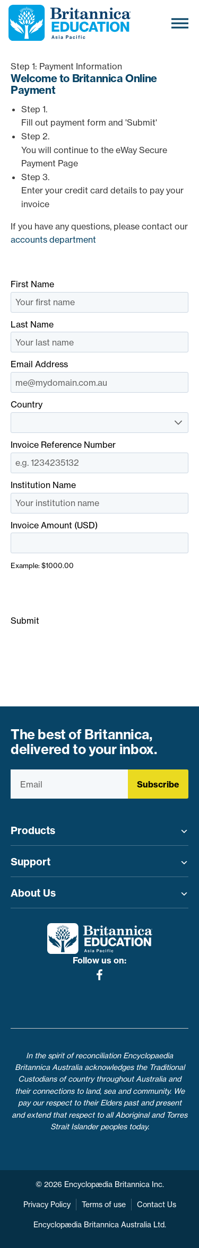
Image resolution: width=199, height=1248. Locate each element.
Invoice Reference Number (99, 456)
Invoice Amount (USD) (99, 545)
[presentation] (91, 593)
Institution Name (99, 497)
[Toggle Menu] (179, 23)
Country (99, 416)
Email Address (99, 376)
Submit (25, 620)
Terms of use (104, 1204)
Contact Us (156, 1204)
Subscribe (158, 784)
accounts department (53, 239)
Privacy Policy (47, 1204)
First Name (99, 296)
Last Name (99, 336)
